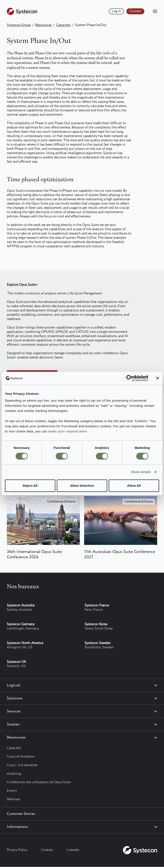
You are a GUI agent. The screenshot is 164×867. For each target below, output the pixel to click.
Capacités (63, 25)
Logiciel (13, 685)
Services (14, 711)
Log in (116, 11)
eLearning (14, 773)
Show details (141, 472)
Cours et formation (21, 756)
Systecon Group (19, 25)
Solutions (15, 698)
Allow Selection (82, 485)
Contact (135, 11)
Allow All (134, 485)
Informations (17, 827)
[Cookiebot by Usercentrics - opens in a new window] (129, 378)
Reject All (30, 485)
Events (12, 790)
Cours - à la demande (22, 765)
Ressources (43, 25)
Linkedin (73, 850)
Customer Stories (21, 814)
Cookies (47, 850)
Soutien (13, 724)
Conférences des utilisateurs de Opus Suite (39, 782)
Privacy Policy (17, 850)
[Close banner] (157, 378)
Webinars (13, 799)
